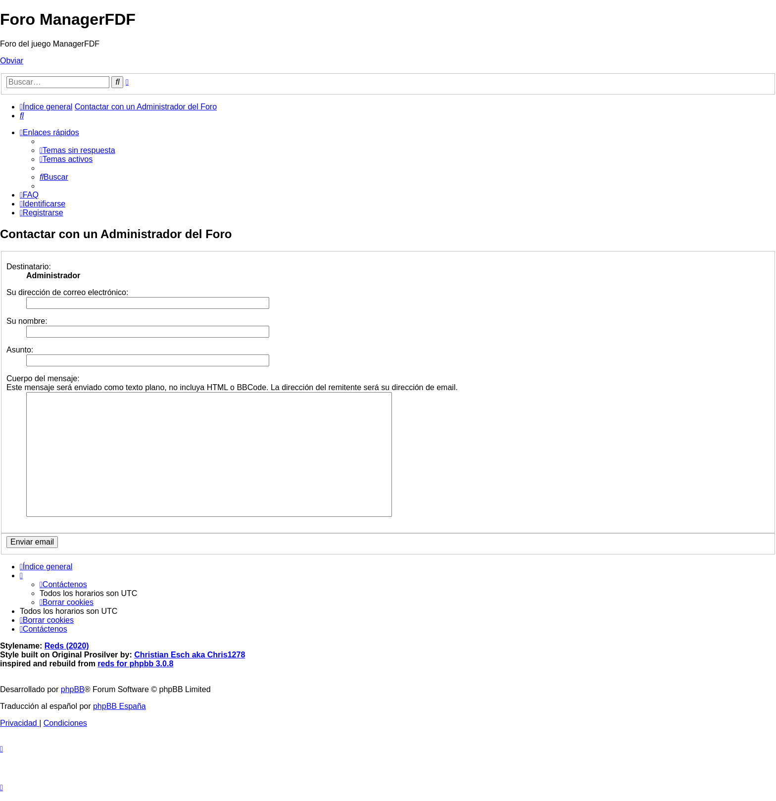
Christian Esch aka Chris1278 (189, 655)
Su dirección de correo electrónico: (67, 292)
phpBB (73, 689)
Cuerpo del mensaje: (43, 378)
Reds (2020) (67, 646)
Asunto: (19, 350)
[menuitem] (22, 115)
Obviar (11, 60)
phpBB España (119, 706)
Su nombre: (27, 321)
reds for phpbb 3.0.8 (135, 663)
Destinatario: (28, 266)
